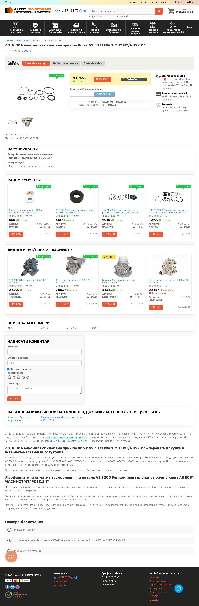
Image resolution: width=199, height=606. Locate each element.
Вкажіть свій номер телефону (86, 89)
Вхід (190, 2)
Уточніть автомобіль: (14, 62)
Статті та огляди (158, 592)
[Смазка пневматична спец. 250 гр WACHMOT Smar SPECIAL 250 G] (29, 197)
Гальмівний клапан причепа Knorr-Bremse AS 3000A (119, 281)
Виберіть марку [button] (36, 63)
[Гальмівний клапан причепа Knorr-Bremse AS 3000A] (123, 267)
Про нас (154, 599)
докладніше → (167, 89)
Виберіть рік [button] (93, 63)
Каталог (154, 596)
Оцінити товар (15, 373)
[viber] (17, 587)
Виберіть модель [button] (65, 63)
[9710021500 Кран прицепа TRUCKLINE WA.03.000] (29, 267)
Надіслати (14, 398)
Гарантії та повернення (161, 585)
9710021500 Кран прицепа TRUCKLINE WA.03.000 (27, 281)
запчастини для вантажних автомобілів (66, 437)
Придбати (102, 79)
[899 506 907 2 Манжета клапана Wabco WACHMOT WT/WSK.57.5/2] (76, 197)
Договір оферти (158, 588)
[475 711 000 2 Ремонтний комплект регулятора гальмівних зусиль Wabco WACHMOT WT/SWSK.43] (123, 197)
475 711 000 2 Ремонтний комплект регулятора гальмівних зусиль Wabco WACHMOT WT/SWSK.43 (120, 211)
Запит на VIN (60, 585)
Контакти (179, 2)
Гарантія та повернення (160, 2)
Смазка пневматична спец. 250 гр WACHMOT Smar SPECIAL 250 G (26, 211)
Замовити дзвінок (62, 581)
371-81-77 (67, 10)
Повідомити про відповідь (21, 369)
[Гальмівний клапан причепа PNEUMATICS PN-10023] (169, 267)
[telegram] (12, 587)
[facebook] (7, 587)
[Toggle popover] (179, 589)
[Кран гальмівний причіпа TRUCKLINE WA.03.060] (76, 267)
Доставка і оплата (137, 2)
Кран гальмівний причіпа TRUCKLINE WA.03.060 (73, 281)
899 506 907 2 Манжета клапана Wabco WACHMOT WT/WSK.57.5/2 (75, 211)
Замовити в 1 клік (104, 94)
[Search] (159, 11)
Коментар (13, 383)
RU (13, 2)
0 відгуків (26, 51)
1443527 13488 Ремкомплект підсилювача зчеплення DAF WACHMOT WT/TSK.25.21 (169, 211)
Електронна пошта (17, 358)
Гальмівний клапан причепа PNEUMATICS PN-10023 (169, 281)
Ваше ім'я (12, 346)
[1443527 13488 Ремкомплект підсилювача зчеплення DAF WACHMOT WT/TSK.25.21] (169, 197)
